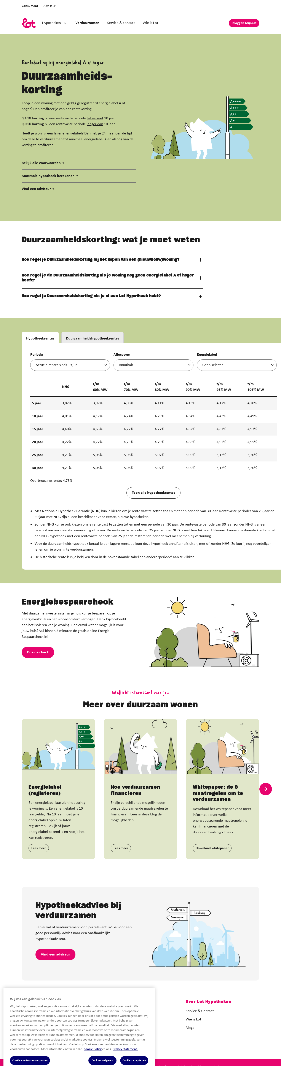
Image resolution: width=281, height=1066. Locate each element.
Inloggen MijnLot (244, 23)
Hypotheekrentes (40, 358)
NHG (95, 531)
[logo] (29, 23)
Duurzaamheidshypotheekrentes (92, 358)
